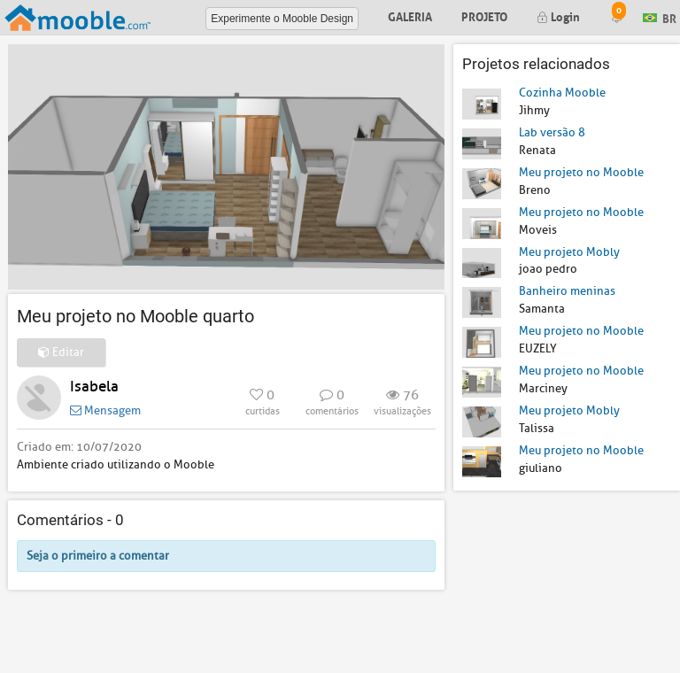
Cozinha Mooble (562, 92)
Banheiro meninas (567, 290)
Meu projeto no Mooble (581, 172)
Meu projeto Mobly (569, 251)
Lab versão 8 (552, 132)
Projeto (484, 15)
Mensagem (105, 410)
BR (659, 16)
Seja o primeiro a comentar (98, 555)
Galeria (410, 15)
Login (558, 15)
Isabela (94, 386)
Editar (61, 352)
